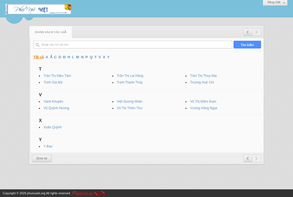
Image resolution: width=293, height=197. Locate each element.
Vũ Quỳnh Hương (56, 108)
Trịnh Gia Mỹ (53, 82)
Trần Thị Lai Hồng (130, 76)
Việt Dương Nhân (129, 101)
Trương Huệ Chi (202, 82)
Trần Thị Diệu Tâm (57, 76)
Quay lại (41, 158)
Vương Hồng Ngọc (203, 108)
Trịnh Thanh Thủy (130, 82)
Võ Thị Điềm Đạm (203, 101)
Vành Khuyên (53, 101)
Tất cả (38, 57)
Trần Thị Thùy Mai (203, 76)
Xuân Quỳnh (53, 127)
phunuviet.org (36, 193)
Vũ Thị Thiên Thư (129, 108)
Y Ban (48, 146)
